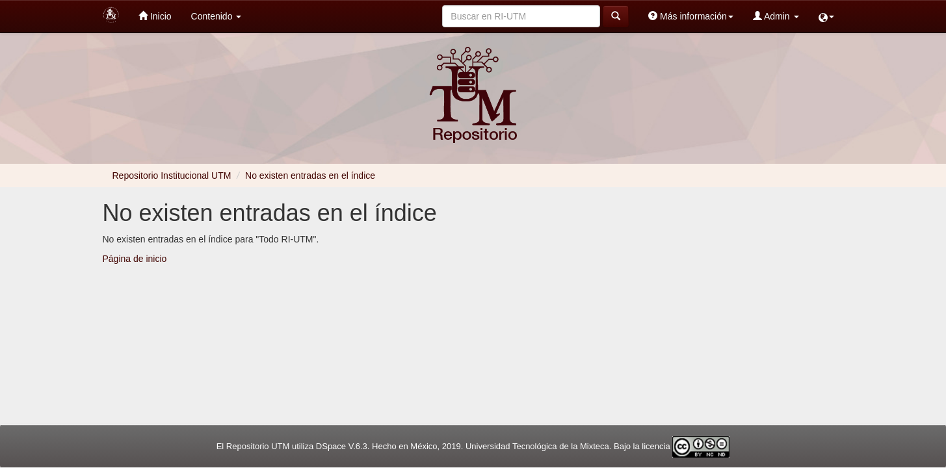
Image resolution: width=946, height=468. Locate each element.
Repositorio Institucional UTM (171, 175)
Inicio (155, 15)
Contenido (216, 16)
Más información (690, 15)
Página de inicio (135, 259)
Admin (776, 15)
